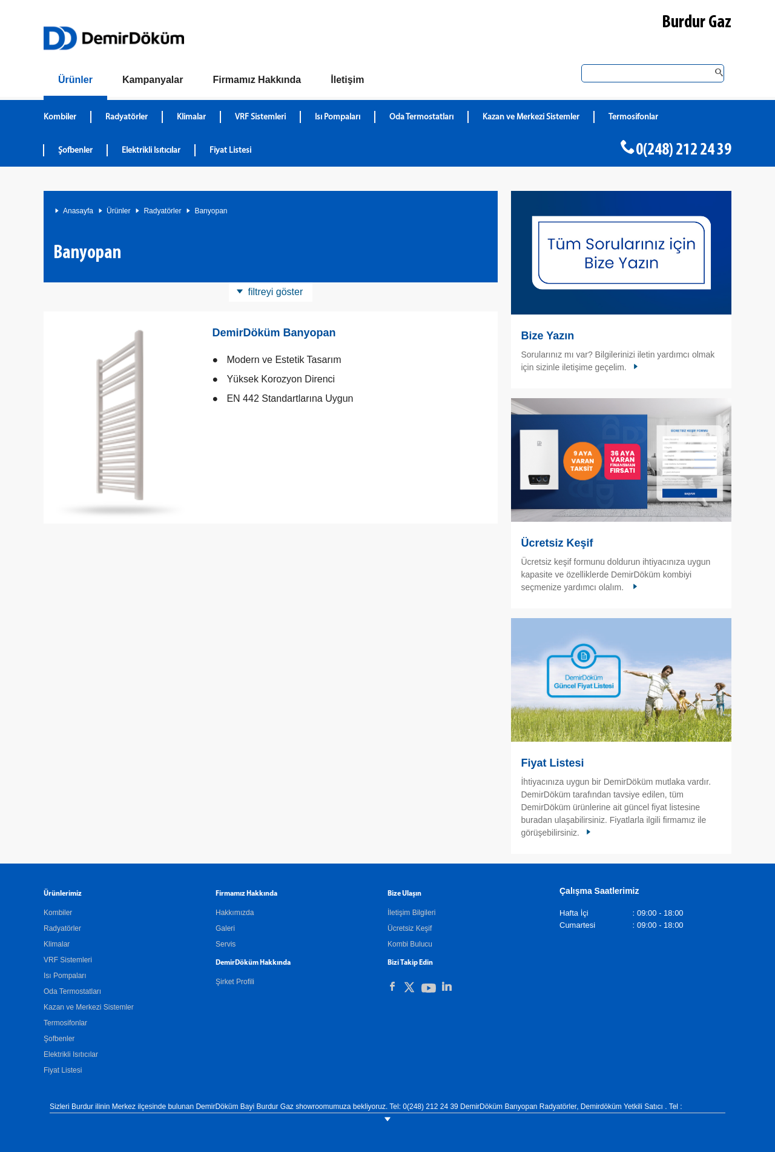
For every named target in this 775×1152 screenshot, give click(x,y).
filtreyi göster (275, 292)
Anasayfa (78, 211)
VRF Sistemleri (68, 960)
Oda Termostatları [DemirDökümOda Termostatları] (421, 117)
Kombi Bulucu (410, 944)
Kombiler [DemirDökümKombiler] (60, 117)
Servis (226, 944)
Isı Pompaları (65, 975)
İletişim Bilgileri (411, 912)
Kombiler (58, 912)
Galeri (225, 928)
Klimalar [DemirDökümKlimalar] (191, 117)
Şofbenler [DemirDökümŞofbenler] (75, 150)
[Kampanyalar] (153, 80)
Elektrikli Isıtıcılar (71, 1054)
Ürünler (118, 211)
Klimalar (57, 944)
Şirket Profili (235, 981)
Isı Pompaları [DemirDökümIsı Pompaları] (337, 117)
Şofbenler (59, 1038)
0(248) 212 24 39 (683, 150)
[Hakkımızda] (256, 80)
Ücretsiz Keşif (557, 543)
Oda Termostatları (72, 991)
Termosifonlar (65, 1023)
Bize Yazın (547, 335)
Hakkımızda (235, 912)
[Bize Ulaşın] (347, 80)
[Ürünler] (75, 82)
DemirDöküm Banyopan (273, 332)
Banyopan (210, 211)
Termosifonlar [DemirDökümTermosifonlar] (633, 117)
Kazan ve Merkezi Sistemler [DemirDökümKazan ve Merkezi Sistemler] (531, 117)
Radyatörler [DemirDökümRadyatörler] (126, 117)
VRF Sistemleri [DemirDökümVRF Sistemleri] (260, 117)
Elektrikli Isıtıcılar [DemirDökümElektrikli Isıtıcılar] (151, 150)
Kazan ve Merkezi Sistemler (89, 1007)
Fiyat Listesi (230, 150)
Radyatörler (162, 211)
